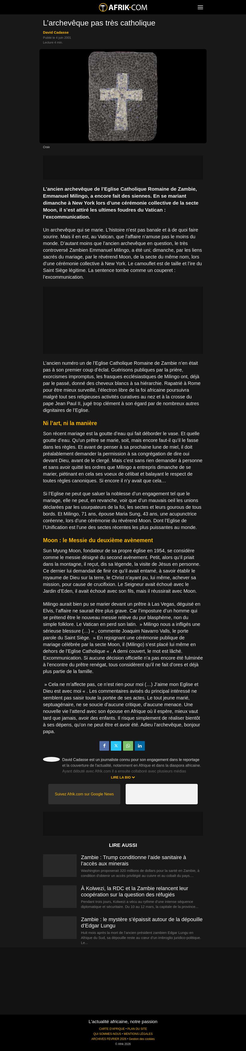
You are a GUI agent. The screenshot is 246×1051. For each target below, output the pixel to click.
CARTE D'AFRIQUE (112, 1029)
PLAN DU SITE (137, 1029)
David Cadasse (56, 32)
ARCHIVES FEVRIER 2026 (108, 1039)
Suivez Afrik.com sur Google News (84, 794)
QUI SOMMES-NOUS (107, 1034)
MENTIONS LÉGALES (138, 1034)
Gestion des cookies (142, 1039)
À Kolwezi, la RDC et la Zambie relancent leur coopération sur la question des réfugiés (134, 891)
